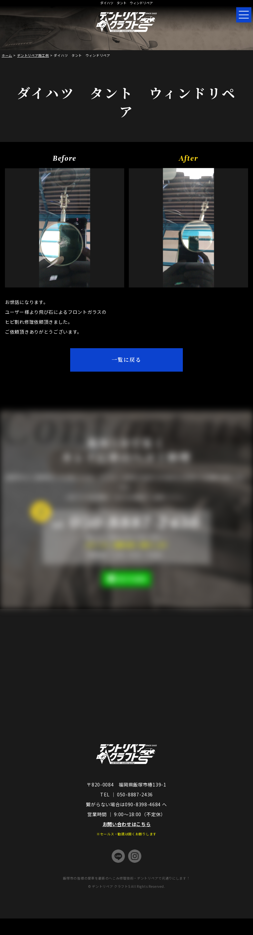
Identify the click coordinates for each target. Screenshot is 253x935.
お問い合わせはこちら (126, 824)
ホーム (7, 55)
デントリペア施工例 (33, 55)
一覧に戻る (126, 359)
